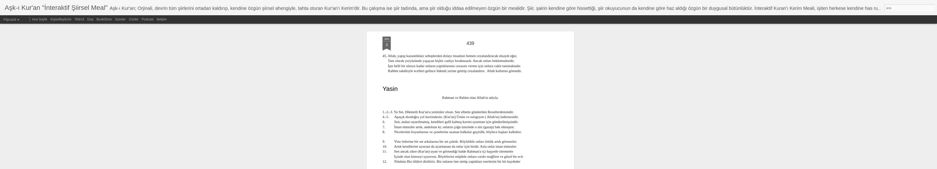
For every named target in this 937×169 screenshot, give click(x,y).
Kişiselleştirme (60, 19)
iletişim (162, 19)
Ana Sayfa (39, 19)
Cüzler (133, 19)
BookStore (104, 19)
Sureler (120, 19)
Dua (90, 19)
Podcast (148, 19)
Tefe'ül (79, 19)
